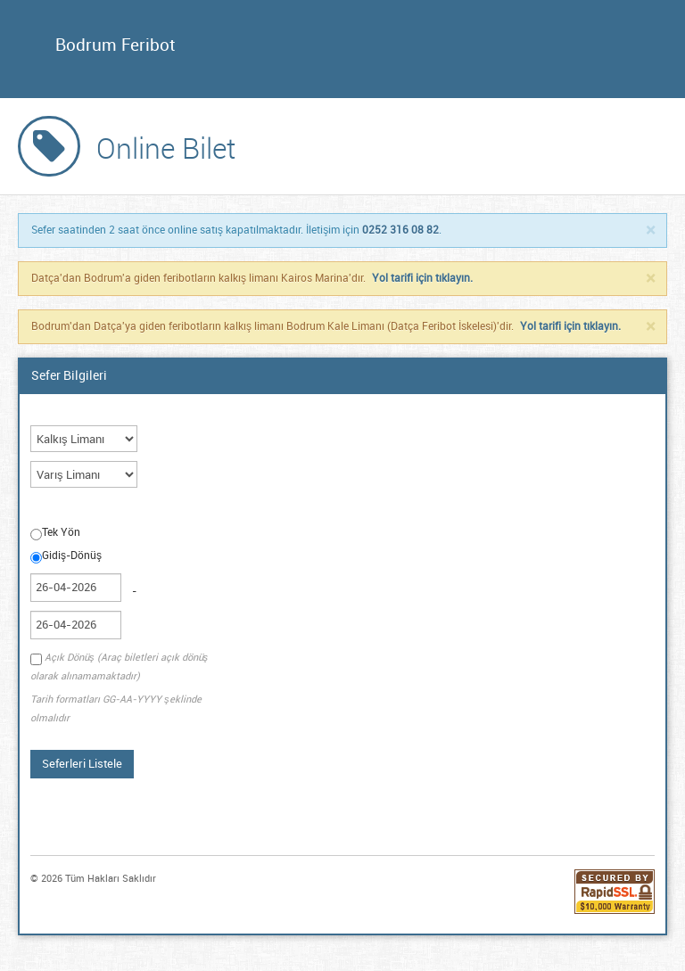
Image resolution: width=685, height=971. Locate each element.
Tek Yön (55, 533)
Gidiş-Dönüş (66, 556)
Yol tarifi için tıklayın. (422, 278)
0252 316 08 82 (400, 230)
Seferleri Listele (82, 763)
